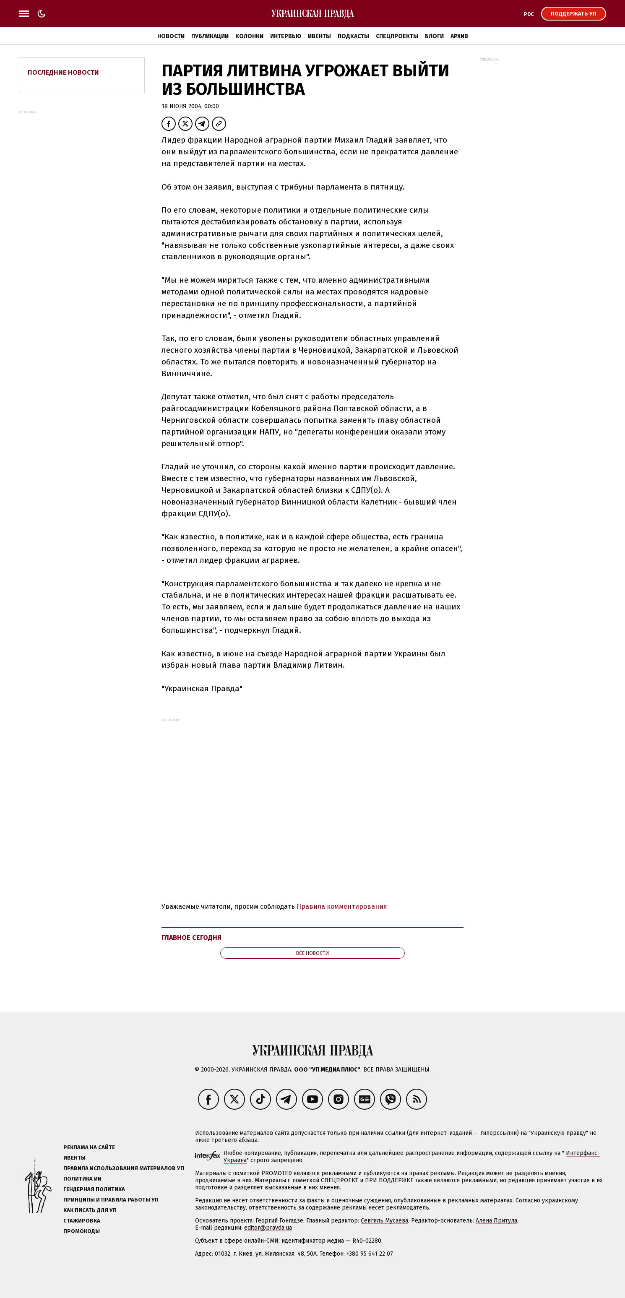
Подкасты (353, 36)
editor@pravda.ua (268, 1227)
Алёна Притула (496, 1220)
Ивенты (319, 36)
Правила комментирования (342, 906)
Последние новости (63, 72)
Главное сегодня (191, 938)
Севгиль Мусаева (384, 1220)
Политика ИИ (82, 1179)
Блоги (434, 36)
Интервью (285, 36)
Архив (459, 36)
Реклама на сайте (89, 1147)
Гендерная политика (94, 1189)
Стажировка (81, 1220)
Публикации (210, 36)
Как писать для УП (90, 1210)
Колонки (249, 36)
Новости (171, 36)
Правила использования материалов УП (123, 1168)
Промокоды (81, 1231)
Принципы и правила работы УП (111, 1200)
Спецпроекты (397, 36)
